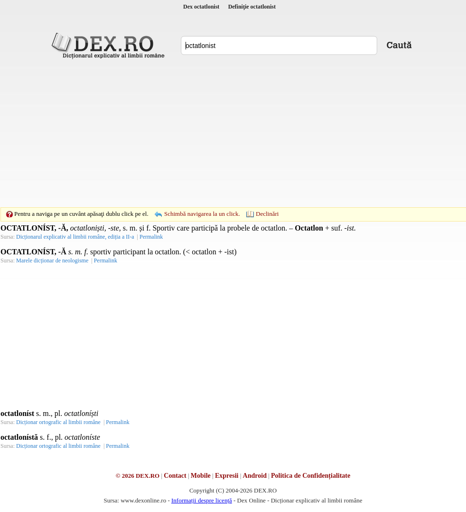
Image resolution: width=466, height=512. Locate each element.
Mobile (201, 475)
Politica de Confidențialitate (310, 475)
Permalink (151, 236)
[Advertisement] (218, 133)
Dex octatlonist (201, 6)
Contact (175, 475)
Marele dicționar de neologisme (52, 260)
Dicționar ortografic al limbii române (58, 422)
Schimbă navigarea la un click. (202, 213)
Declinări (267, 213)
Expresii (227, 475)
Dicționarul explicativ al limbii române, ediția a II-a (75, 236)
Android (255, 475)
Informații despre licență (201, 500)
